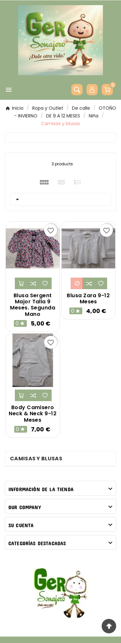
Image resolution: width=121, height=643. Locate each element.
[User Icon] (92, 89)
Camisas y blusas (36, 458)
